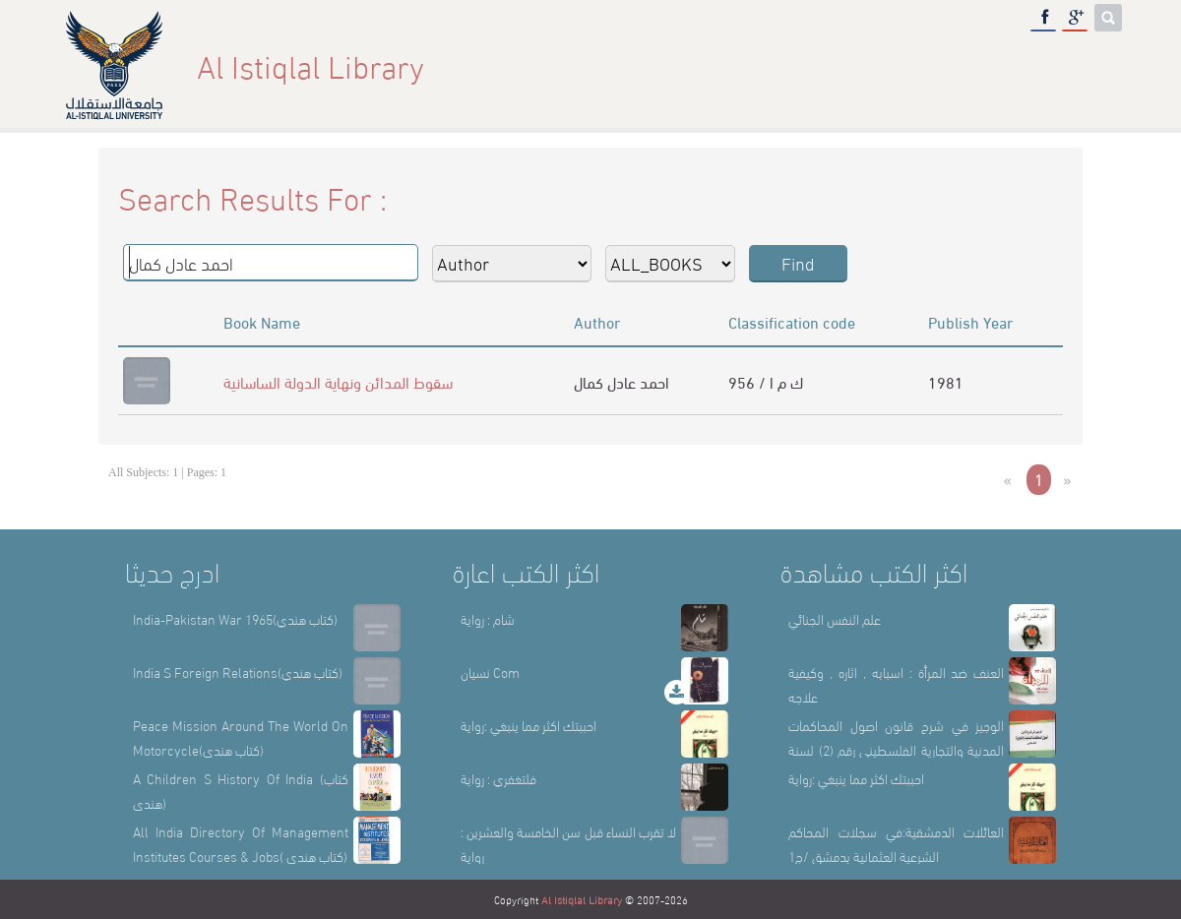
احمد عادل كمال (621, 381)
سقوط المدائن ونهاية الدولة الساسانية (338, 381)
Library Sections (866, 65)
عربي (1090, 65)
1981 (945, 381)
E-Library (1003, 65)
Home (664, 65)
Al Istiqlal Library (581, 899)
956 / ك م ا (765, 381)
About (743, 65)
